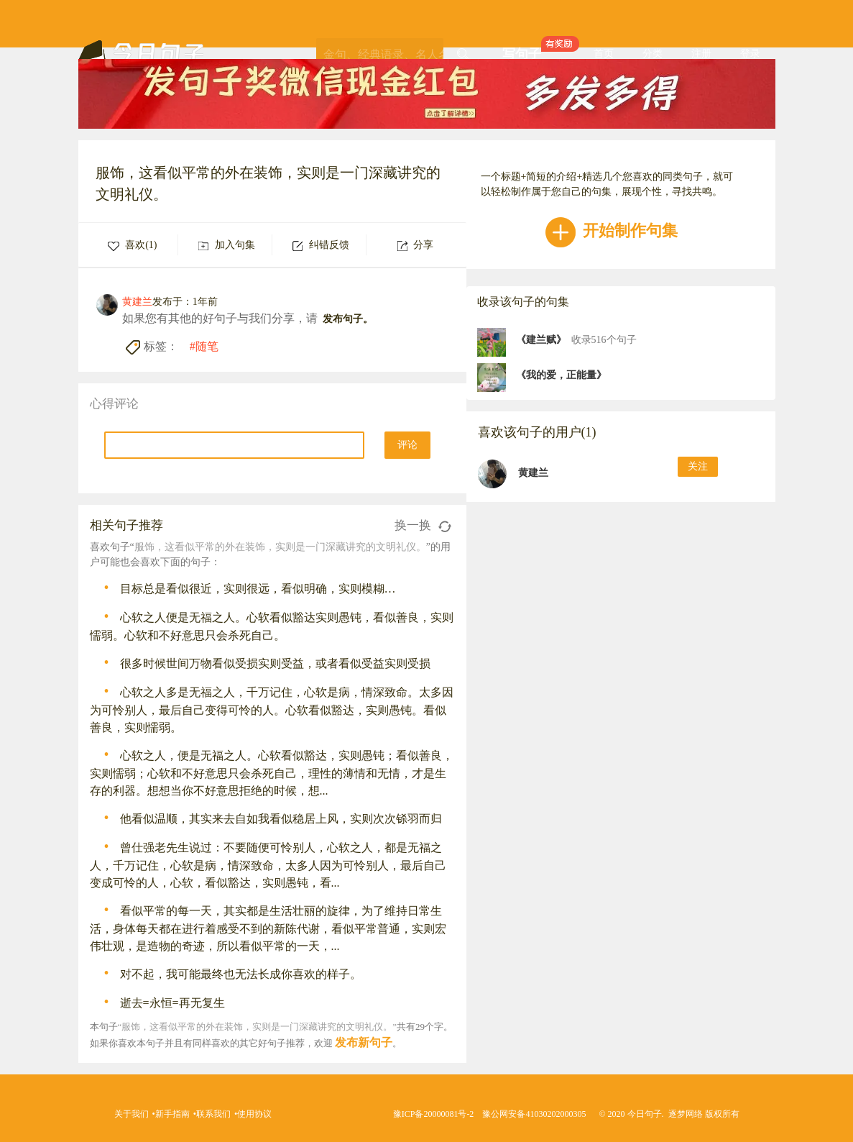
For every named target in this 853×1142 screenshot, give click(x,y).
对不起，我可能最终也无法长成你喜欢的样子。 (240, 974)
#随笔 (204, 346)
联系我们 (213, 1114)
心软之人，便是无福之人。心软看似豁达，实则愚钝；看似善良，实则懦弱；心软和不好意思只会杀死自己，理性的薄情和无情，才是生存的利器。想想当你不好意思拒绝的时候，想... (271, 773)
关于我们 (131, 1114)
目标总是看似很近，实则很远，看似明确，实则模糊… (258, 589)
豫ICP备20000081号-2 (433, 1114)
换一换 (423, 525)
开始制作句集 (611, 230)
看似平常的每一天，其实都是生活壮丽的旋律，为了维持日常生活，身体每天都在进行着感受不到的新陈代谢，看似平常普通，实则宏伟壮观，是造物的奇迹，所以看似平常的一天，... (268, 928)
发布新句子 (363, 1042)
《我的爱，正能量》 (561, 375)
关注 (698, 466)
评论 (407, 444)
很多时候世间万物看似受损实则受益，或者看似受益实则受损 (275, 663)
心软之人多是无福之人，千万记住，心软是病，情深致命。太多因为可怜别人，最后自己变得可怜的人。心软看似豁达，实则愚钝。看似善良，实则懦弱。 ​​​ (271, 710)
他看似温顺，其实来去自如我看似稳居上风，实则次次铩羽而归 (281, 819)
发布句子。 (348, 319)
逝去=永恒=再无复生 (172, 1003)
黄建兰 (533, 472)
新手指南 (172, 1114)
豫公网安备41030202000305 (534, 1114)
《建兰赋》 (541, 339)
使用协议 (254, 1114)
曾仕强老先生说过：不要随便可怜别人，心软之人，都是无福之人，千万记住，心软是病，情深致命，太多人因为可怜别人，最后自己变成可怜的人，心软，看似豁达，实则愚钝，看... (268, 865)
